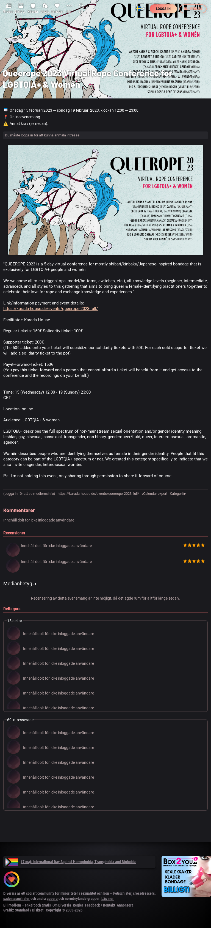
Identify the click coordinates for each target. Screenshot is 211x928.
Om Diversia (61, 905)
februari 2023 (40, 110)
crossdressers (144, 893)
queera (52, 898)
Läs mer (107, 898)
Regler (78, 905)
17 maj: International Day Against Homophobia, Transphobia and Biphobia (70, 862)
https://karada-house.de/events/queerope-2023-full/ (50, 308)
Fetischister (122, 893)
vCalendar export (154, 494)
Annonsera (125, 905)
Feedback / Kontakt (100, 905)
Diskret (37, 910)
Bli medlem (193, 9)
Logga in (163, 9)
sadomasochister (16, 898)
